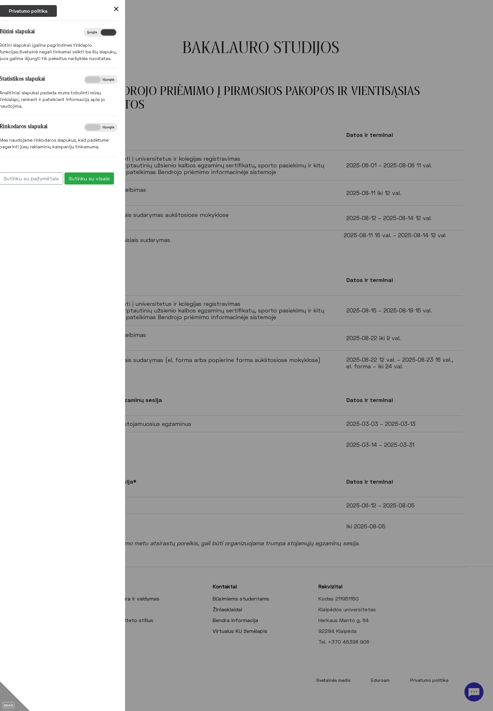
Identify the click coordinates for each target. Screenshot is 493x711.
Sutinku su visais (26, 178)
